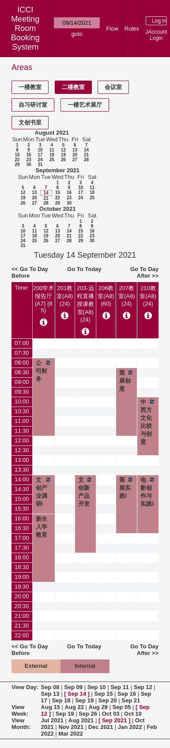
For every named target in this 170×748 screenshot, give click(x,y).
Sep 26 (88, 713)
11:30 (22, 430)
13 (74, 149)
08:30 (22, 372)
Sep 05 (121, 707)
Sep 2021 (114, 720)
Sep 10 (96, 687)
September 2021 (57, 170)
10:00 (22, 401)
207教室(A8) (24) (126, 296)
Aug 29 (98, 707)
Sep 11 (119, 687)
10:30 (22, 411)
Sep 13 (50, 693)
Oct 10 (133, 713)
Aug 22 (74, 707)
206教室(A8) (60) (106, 296)
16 (28, 154)
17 (40, 154)
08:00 (22, 362)
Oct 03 (111, 713)
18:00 (22, 557)
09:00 (22, 382)
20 (74, 154)
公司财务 (44, 370)
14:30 (22, 489)
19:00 (22, 577)
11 (51, 149)
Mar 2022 (70, 733)
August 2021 (52, 132)
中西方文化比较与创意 (147, 421)
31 (40, 164)
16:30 (22, 528)
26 (63, 159)
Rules (132, 28)
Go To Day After (144, 272)
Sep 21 (130, 700)
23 (28, 159)
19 (63, 154)
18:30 (22, 567)
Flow (112, 28)
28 (86, 159)
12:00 (22, 440)
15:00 (22, 499)
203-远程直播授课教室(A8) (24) (85, 304)
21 (86, 154)
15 (17, 154)
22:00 (22, 635)
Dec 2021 (100, 727)
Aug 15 (50, 707)
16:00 (22, 518)
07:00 (22, 343)
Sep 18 (61, 700)
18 (51, 154)
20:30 (22, 606)
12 (63, 149)
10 (40, 149)
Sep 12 (143, 687)
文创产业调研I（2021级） (44, 499)
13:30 (22, 469)
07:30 (22, 352)
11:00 (22, 421)
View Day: (24, 687)
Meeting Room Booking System (25, 33)
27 (74, 159)
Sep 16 (126, 693)
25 (51, 159)
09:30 (22, 391)
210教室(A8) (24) (148, 296)
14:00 (22, 479)
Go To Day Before (29, 272)
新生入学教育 (41, 526)
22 (17, 159)
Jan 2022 (130, 727)
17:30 (22, 547)
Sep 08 (50, 687)
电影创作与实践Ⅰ (147, 491)
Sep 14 (77, 693)
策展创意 (126, 380)
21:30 (22, 625)
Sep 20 (107, 700)
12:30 (22, 450)
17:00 (22, 538)
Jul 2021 (52, 720)
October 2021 (57, 208)
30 (28, 164)
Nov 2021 (70, 727)
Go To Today (84, 269)
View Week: (19, 710)
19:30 (22, 586)
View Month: (20, 723)
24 (40, 159)
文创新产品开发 (85, 491)
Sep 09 (73, 687)
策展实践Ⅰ (126, 487)
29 (17, 164)
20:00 (22, 596)
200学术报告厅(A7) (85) (43, 299)
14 (86, 149)
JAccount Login (156, 35)
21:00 (22, 615)
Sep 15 (103, 693)
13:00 (22, 460)
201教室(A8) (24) (65, 296)
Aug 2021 (81, 720)
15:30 (22, 508)
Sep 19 (84, 700)
